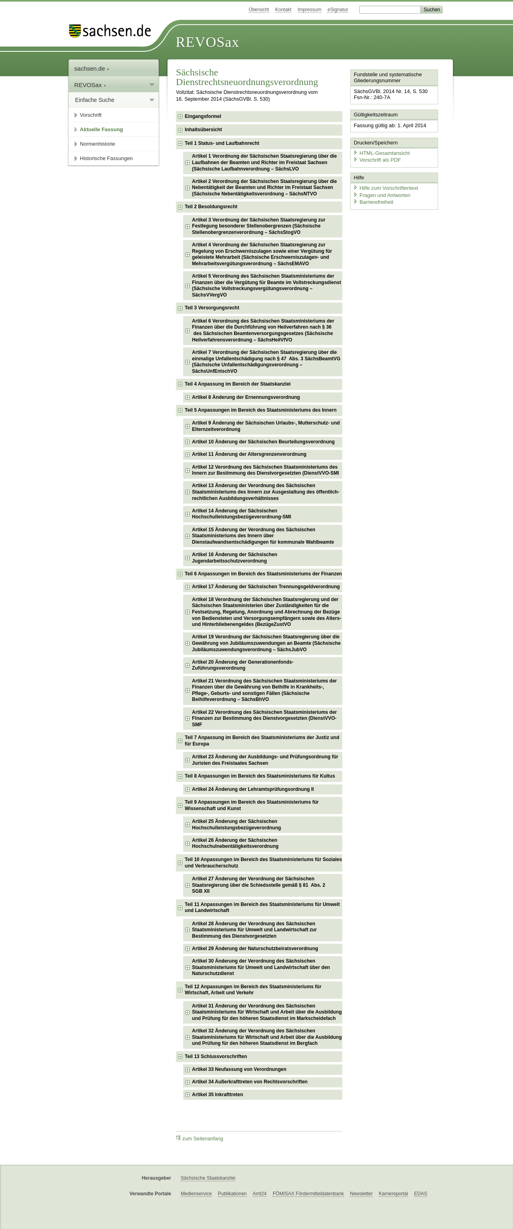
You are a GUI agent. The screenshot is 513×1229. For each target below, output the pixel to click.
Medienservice (196, 1193)
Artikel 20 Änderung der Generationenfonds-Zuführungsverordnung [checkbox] (242, 665)
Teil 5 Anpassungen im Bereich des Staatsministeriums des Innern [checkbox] (261, 410)
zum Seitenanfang (199, 1139)
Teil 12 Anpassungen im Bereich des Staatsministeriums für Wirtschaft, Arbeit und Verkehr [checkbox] (253, 990)
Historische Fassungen (106, 158)
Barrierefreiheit (373, 202)
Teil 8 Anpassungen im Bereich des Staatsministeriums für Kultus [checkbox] (260, 776)
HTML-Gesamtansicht (381, 153)
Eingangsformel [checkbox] (203, 116)
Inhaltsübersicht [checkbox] (203, 129)
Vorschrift (90, 115)
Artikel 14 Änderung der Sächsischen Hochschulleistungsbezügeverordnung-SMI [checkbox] (241, 514)
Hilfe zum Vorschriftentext (385, 188)
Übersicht (258, 9)
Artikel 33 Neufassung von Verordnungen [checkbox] (239, 1069)
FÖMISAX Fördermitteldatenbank (308, 1193)
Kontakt (283, 9)
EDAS (420, 1193)
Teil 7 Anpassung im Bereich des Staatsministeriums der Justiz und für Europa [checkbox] (262, 741)
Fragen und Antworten (381, 194)
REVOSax (207, 42)
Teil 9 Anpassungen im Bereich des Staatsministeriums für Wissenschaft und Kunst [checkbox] (252, 805)
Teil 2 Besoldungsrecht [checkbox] (211, 206)
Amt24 (259, 1193)
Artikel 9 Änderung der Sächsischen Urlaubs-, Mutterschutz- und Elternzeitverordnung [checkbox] (266, 426)
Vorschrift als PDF (376, 159)
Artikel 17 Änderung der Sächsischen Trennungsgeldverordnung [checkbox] (266, 586)
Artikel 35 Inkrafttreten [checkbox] (217, 1094)
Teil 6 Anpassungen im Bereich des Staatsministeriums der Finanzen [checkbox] (263, 574)
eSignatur (337, 9)
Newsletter (361, 1193)
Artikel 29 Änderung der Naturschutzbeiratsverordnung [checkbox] (255, 948)
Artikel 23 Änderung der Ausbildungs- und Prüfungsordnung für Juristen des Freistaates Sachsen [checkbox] (265, 760)
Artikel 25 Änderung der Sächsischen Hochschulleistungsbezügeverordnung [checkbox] (236, 825)
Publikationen (232, 1193)
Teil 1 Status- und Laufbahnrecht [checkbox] (222, 143)
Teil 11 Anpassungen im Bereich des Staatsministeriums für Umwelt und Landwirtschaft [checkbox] (262, 908)
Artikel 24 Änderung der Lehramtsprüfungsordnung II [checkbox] (253, 789)
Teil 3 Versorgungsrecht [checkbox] (212, 308)
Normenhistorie (97, 144)
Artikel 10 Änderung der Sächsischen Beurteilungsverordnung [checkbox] (263, 442)
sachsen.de (91, 68)
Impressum (309, 9)
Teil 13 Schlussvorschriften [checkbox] (216, 1056)
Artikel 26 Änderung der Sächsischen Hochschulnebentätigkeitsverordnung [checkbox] (235, 843)
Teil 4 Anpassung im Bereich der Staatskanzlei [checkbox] (238, 384)
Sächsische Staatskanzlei (208, 1178)
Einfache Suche (94, 100)
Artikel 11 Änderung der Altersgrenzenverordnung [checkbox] (249, 454)
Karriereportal (393, 1193)
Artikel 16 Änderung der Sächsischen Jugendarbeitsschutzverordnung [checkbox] (234, 558)
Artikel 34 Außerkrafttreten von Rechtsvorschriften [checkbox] (249, 1082)
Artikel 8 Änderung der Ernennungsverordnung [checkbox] (246, 397)
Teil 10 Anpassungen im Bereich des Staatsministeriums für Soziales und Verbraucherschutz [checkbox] (263, 863)
